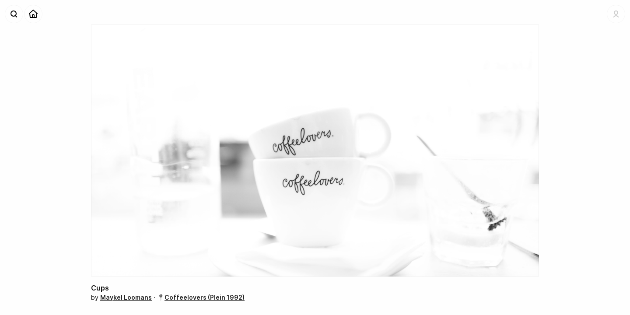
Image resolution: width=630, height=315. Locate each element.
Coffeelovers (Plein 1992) (204, 297)
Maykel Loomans (126, 297)
